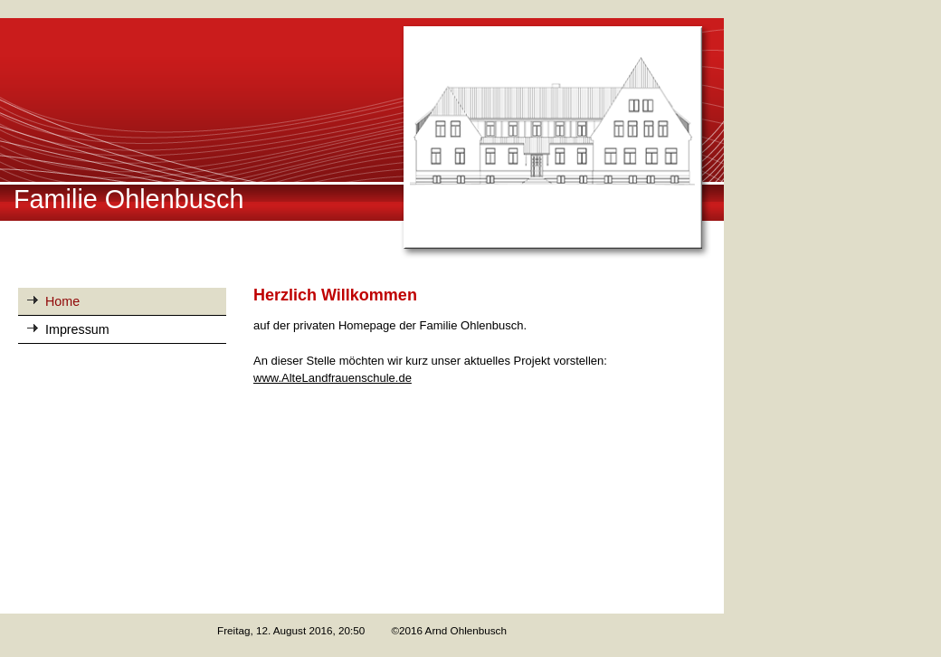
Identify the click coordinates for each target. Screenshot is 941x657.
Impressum (77, 329)
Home (62, 301)
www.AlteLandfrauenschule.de (332, 378)
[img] (362, 139)
